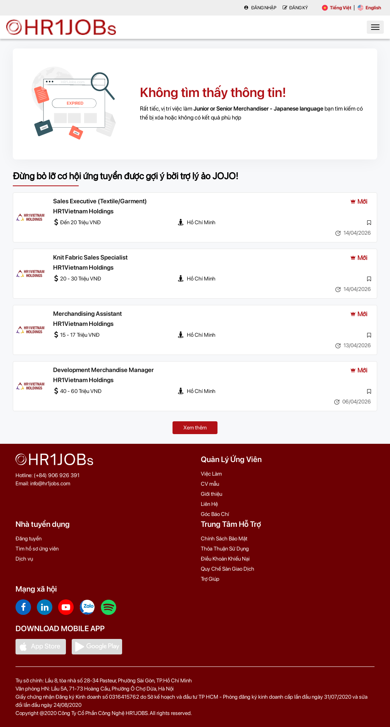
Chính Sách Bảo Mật (224, 538)
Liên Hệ (209, 504)
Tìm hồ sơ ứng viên (37, 548)
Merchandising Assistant (87, 313)
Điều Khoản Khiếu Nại (225, 559)
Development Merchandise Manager (103, 370)
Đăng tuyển (28, 538)
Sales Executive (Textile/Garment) (100, 201)
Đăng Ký (295, 7)
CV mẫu (210, 484)
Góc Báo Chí (215, 514)
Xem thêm (195, 427)
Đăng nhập (260, 7)
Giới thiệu (211, 494)
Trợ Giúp (210, 579)
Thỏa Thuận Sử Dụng (225, 548)
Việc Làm (211, 474)
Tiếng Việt (336, 8)
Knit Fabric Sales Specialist (90, 257)
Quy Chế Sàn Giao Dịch (227, 569)
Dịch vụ (24, 559)
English (369, 8)
